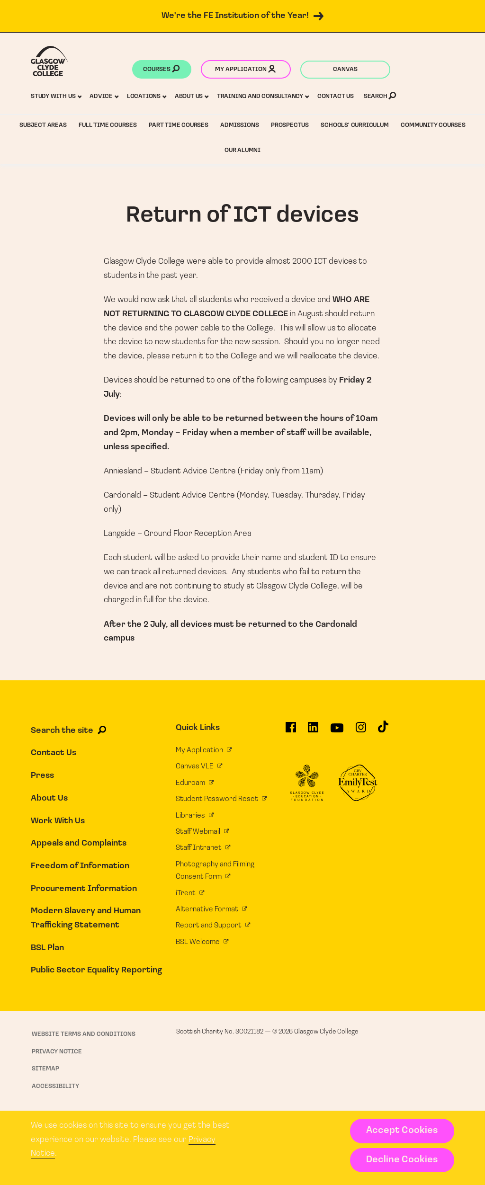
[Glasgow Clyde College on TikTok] (383, 730)
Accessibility (55, 1086)
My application (245, 70)
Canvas (345, 69)
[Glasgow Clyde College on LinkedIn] (313, 731)
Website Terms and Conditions (83, 1034)
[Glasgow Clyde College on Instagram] (361, 731)
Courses (161, 70)
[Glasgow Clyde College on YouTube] (337, 731)
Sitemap (45, 1069)
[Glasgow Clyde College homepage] (49, 61)
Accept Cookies (402, 1130)
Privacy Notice (57, 1052)
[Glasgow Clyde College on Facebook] (291, 731)
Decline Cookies (402, 1160)
